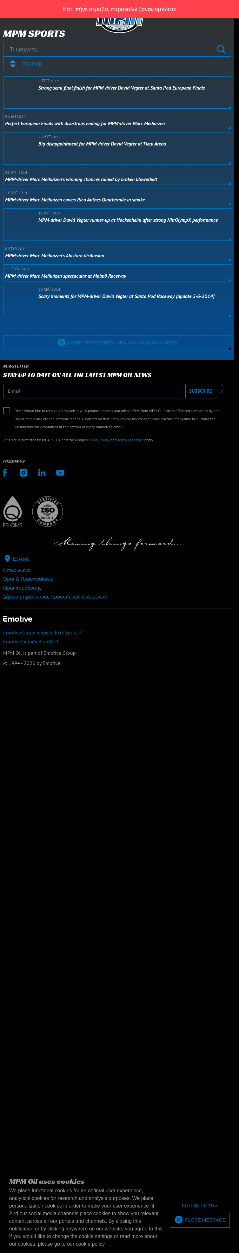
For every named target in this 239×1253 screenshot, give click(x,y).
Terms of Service (130, 439)
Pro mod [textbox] (32, 64)
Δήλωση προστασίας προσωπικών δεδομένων (55, 596)
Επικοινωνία (17, 570)
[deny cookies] (200, 1205)
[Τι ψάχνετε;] (117, 49)
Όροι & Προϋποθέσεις (28, 579)
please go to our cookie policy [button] (71, 1244)
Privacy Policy (98, 439)
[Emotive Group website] (117, 632)
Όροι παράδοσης (22, 588)
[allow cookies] (200, 1220)
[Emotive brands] (117, 641)
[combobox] (117, 64)
